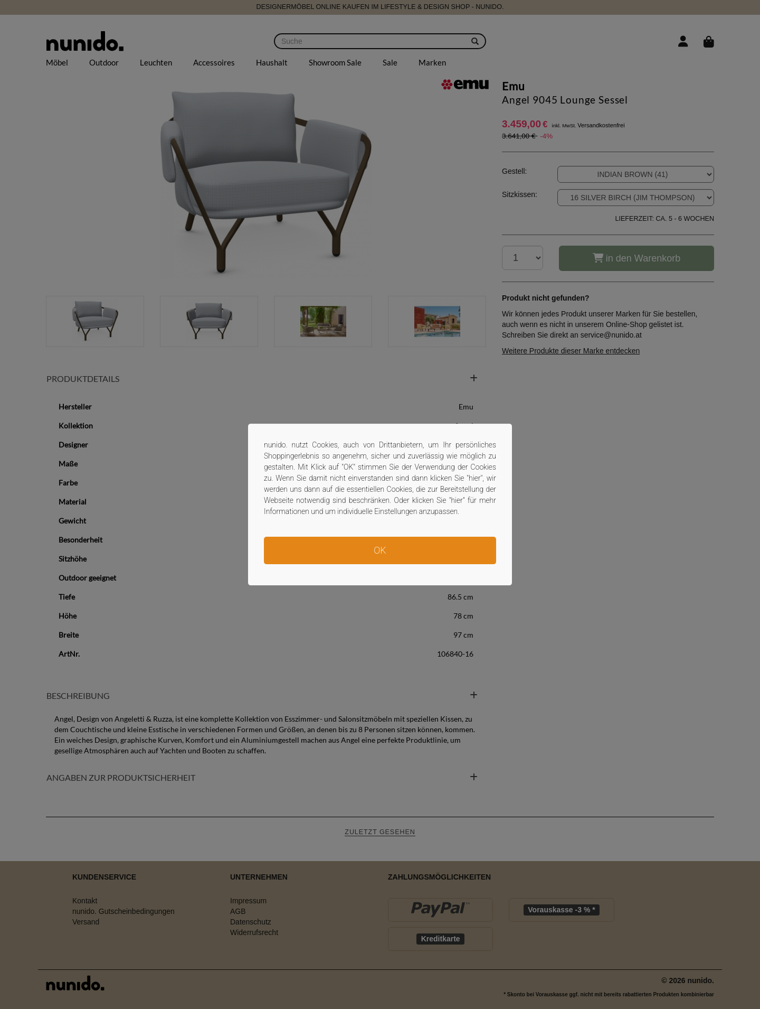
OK (380, 550)
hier (475, 478)
